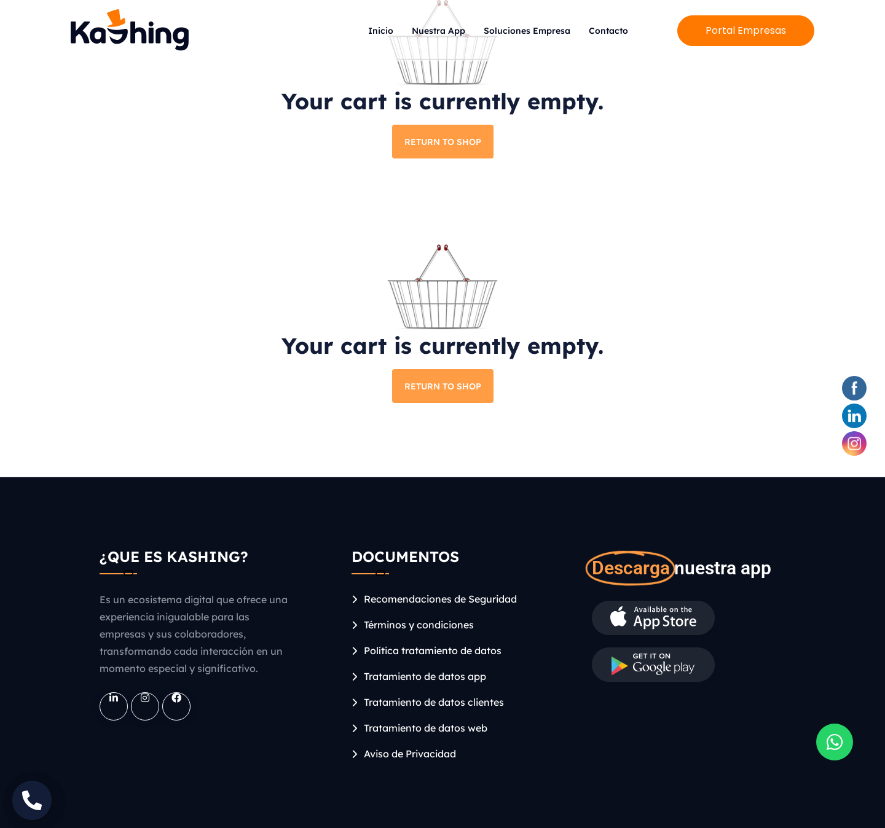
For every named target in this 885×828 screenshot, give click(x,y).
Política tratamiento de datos (433, 650)
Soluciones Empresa (527, 30)
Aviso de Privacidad (410, 754)
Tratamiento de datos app (425, 676)
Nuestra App (438, 30)
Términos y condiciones (419, 625)
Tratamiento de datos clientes (434, 702)
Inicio (380, 30)
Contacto (608, 30)
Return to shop (442, 141)
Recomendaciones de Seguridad (440, 599)
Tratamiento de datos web (425, 728)
